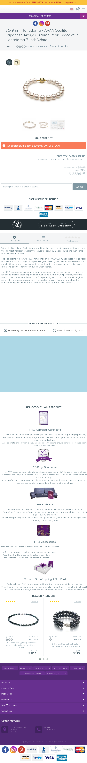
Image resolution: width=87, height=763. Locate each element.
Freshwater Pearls (42, 668)
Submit (79, 186)
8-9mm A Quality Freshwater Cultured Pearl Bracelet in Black (65, 645)
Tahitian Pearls (77, 668)
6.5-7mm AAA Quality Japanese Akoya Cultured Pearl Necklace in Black (21, 645)
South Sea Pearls (60, 668)
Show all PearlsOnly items (70, 330)
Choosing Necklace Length (32, 673)
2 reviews (77, 602)
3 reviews (34, 602)
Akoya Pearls (25, 668)
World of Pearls (10, 668)
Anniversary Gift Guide (56, 673)
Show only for (27, 330)
